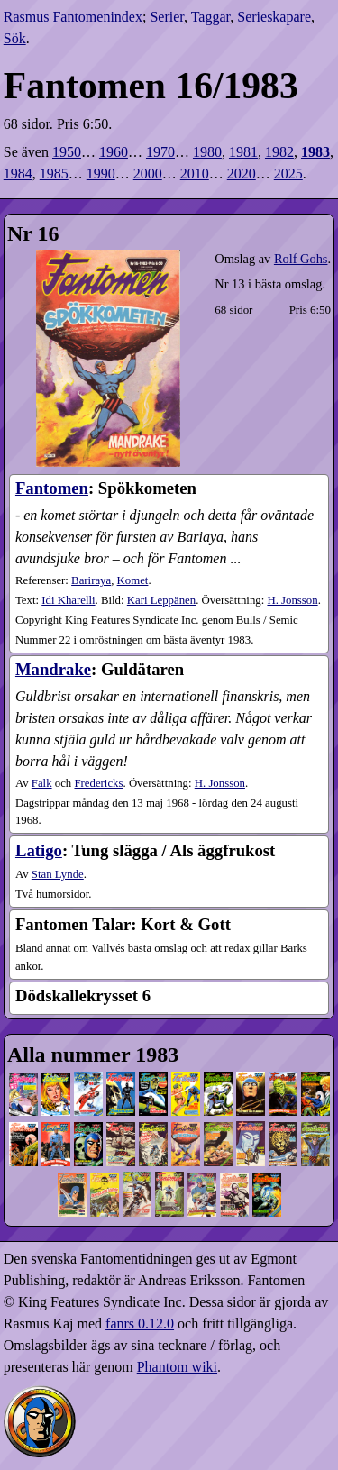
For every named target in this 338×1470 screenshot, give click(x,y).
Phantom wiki (177, 1366)
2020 (241, 173)
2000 (147, 173)
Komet (133, 580)
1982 (279, 152)
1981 (243, 152)
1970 (160, 152)
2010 (194, 173)
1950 (66, 152)
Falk (42, 783)
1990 (101, 173)
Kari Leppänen (161, 600)
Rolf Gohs (301, 258)
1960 (113, 152)
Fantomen (51, 488)
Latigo (38, 850)
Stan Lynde (58, 874)
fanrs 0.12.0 (139, 1323)
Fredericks (98, 783)
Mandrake (53, 669)
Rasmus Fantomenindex (73, 16)
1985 (54, 173)
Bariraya (91, 580)
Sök (15, 38)
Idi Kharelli (68, 600)
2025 (288, 173)
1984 (18, 173)
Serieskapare (274, 16)
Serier (167, 16)
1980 (207, 152)
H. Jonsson (292, 600)
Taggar (211, 16)
